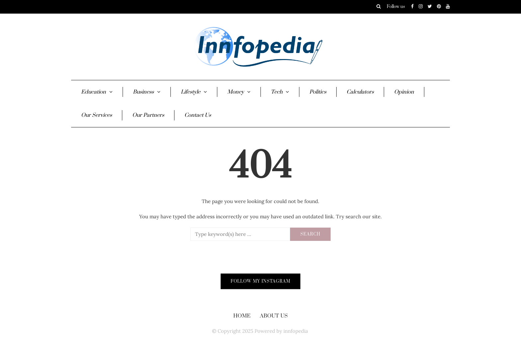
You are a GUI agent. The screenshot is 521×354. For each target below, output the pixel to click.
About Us (274, 316)
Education (93, 92)
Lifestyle (190, 92)
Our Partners (148, 115)
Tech (276, 92)
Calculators (360, 92)
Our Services (96, 115)
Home (242, 316)
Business (143, 92)
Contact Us (197, 115)
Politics (317, 92)
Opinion (404, 92)
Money (235, 92)
